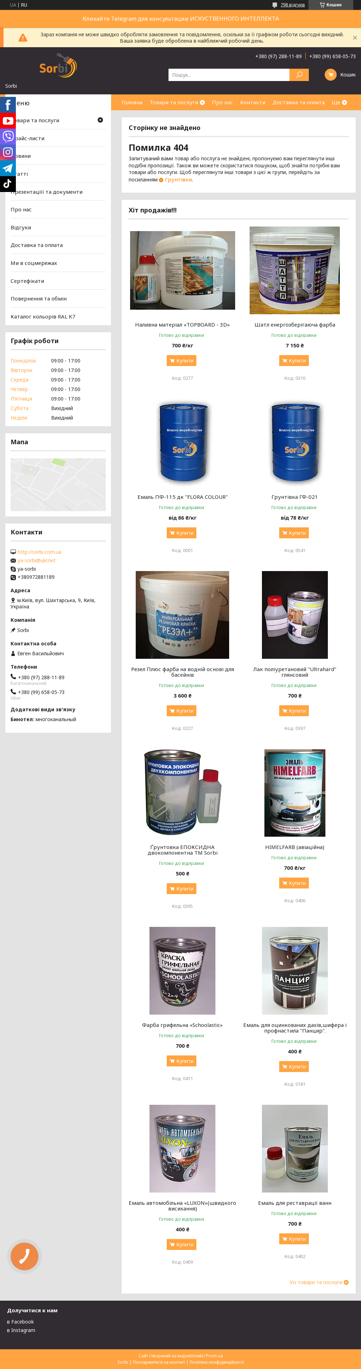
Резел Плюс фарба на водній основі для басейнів (182, 671)
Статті (19, 173)
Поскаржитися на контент (159, 1362)
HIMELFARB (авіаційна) (294, 847)
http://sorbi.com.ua (39, 552)
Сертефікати (27, 280)
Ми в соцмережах (34, 262)
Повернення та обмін (39, 298)
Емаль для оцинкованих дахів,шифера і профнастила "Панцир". (295, 1027)
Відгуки (21, 227)
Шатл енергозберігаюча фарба (295, 324)
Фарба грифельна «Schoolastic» (182, 1025)
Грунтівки (178, 179)
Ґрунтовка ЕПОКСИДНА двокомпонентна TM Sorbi (183, 849)
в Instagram (21, 1330)
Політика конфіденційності (217, 1362)
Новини (21, 155)
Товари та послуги (173, 102)
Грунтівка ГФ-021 (294, 497)
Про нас (222, 102)
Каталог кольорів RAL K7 (43, 316)
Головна (132, 102)
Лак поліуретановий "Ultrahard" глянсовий (294, 671)
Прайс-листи (27, 138)
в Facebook (20, 1321)
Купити (185, 360)
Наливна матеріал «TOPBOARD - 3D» (182, 324)
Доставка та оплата (299, 102)
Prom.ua (214, 1356)
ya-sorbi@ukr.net (37, 560)
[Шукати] (299, 75)
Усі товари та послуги (316, 1282)
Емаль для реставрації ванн (294, 1203)
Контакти (252, 102)
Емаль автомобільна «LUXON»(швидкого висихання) (182, 1205)
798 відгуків (293, 5)
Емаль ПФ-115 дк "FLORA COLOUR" (182, 497)
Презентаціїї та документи (46, 191)
